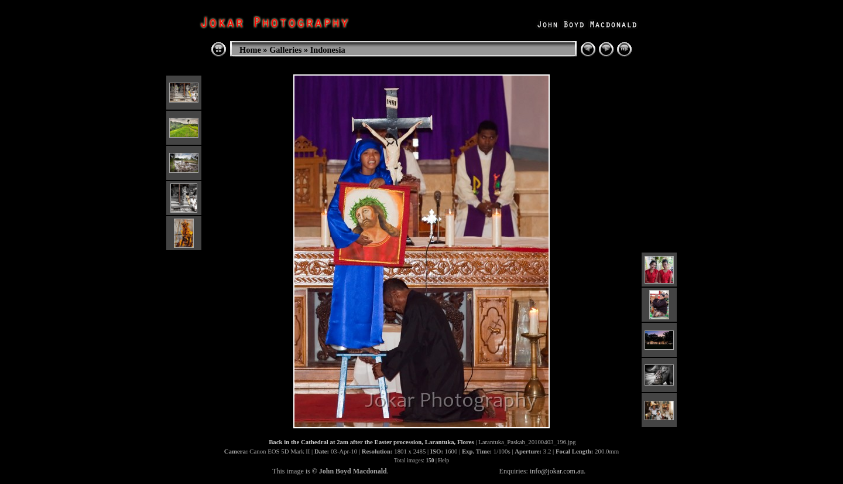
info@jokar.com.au (557, 471)
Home (250, 49)
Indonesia (327, 49)
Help (443, 460)
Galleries (285, 49)
